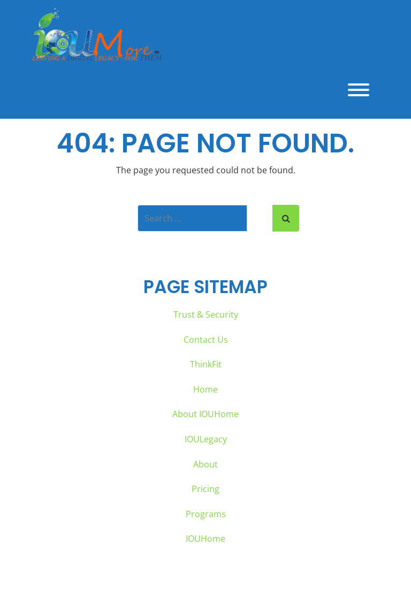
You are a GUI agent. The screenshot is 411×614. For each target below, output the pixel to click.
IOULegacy (206, 439)
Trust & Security (205, 314)
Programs (206, 514)
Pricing (205, 489)
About (205, 464)
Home (205, 389)
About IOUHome (205, 414)
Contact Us (206, 340)
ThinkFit (206, 364)
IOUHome (205, 538)
